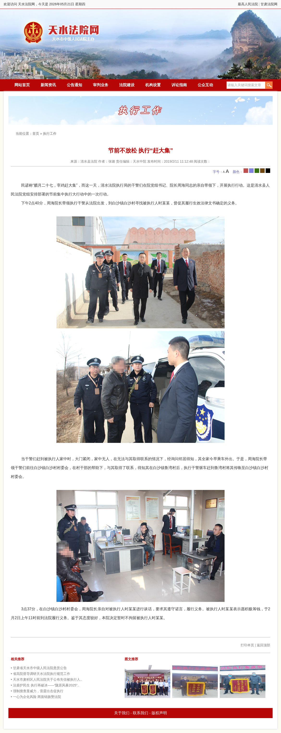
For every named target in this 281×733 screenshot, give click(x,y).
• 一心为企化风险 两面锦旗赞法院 (36, 697)
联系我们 (140, 713)
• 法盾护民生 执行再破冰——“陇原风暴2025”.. (45, 685)
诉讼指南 (179, 85)
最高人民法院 (248, 4)
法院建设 (126, 85)
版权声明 (159, 713)
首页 (35, 133)
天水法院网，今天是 (61, 32)
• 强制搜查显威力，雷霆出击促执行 (37, 691)
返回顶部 (263, 645)
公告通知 (74, 85)
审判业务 (100, 85)
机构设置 (153, 85)
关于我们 (121, 713)
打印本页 (247, 645)
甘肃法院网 (269, 4)
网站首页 (22, 85)
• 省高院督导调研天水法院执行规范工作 (40, 674)
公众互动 (205, 85)
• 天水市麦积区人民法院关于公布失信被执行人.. (46, 679)
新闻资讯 (48, 85)
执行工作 (49, 133)
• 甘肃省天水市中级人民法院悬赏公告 (39, 668)
